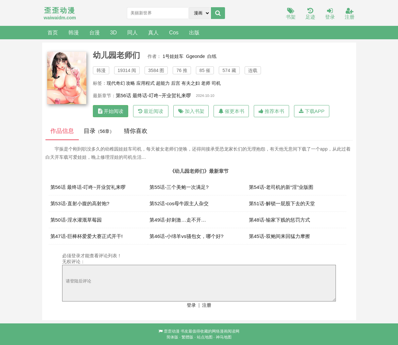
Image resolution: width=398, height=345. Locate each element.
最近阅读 (150, 111)
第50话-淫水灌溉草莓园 (76, 220)
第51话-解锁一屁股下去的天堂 (282, 203)
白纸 (211, 56)
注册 (350, 14)
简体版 (172, 337)
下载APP (312, 111)
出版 (194, 32)
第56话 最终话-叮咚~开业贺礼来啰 (153, 95)
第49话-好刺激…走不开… (177, 220)
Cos (174, 32)
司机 (216, 83)
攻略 (130, 83)
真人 (153, 32)
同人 (132, 32)
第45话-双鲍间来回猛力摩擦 (279, 236)
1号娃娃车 (173, 56)
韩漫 (73, 32)
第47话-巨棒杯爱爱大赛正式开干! (86, 236)
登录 (330, 14)
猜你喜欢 (135, 131)
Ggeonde (195, 56)
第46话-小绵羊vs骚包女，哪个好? (186, 236)
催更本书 (231, 111)
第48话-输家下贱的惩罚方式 (279, 220)
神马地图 (224, 337)
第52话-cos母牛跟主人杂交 (179, 203)
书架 (291, 14)
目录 (99, 131)
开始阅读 (110, 111)
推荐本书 (271, 111)
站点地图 (205, 337)
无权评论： (73, 261)
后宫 (175, 83)
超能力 (163, 83)
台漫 (94, 32)
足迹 (310, 14)
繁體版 (187, 337)
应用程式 (145, 83)
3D (113, 32)
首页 (52, 32)
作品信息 (62, 131)
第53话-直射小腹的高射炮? (80, 203)
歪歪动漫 (172, 331)
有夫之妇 (191, 83)
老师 (205, 83)
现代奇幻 (116, 83)
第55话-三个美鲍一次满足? (179, 187)
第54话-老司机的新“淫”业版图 (281, 187)
